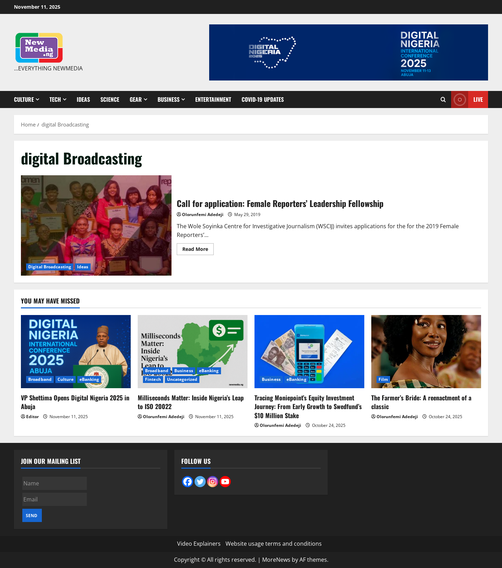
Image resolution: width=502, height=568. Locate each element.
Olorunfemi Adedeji (202, 214)
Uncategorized (182, 379)
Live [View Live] (467, 99)
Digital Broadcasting (49, 267)
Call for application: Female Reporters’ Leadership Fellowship (96, 225)
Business (169, 99)
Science (109, 99)
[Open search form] (443, 99)
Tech (55, 99)
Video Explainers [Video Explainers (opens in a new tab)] (199, 543)
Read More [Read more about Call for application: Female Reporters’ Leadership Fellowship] (198, 250)
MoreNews (276, 559)
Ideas (83, 99)
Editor (32, 417)
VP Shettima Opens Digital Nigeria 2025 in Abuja (75, 402)
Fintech (153, 379)
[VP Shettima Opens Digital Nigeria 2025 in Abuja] (76, 351)
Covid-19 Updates (263, 99)
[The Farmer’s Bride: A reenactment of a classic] (426, 351)
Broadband (40, 379)
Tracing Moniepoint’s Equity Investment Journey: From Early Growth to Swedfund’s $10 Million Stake (308, 406)
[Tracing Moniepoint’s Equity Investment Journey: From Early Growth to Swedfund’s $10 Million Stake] (309, 351)
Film (383, 379)
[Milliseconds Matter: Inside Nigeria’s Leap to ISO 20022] (193, 351)
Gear (136, 99)
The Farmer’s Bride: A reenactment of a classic (421, 402)
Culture (24, 99)
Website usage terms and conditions (274, 543)
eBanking (89, 379)
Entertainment (213, 99)
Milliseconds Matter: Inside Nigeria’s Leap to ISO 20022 (191, 402)
